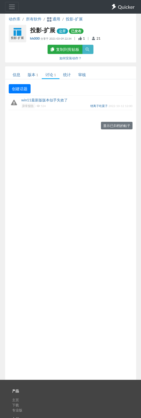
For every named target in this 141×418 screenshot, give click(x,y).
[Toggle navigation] (12, 7)
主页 (15, 400)
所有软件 (33, 19)
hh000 (35, 38)
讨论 (50, 74)
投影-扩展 (74, 19)
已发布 (76, 31)
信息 (16, 74)
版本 (33, 74)
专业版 (17, 410)
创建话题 (19, 88)
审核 (82, 74)
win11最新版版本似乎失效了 (44, 100)
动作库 (14, 19)
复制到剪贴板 (65, 49)
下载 (15, 405)
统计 (67, 74)
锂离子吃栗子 (99, 106)
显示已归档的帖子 (116, 126)
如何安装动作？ (70, 58)
